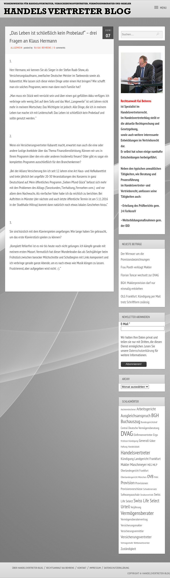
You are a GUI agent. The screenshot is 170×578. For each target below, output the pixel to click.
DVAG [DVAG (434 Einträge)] (127, 433)
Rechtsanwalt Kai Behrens (60, 567)
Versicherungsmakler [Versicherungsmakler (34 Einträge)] (131, 525)
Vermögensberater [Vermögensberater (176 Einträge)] (137, 513)
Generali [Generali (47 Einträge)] (144, 440)
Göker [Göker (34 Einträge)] (152, 441)
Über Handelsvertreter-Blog (27, 567)
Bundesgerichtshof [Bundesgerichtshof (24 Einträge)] (149, 422)
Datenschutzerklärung (141, 350)
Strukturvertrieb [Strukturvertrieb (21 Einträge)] (146, 494)
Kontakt (81, 567)
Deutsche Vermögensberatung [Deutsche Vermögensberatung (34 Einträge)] (143, 428)
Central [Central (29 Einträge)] (124, 428)
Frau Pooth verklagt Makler (136, 267)
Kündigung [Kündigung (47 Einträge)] (127, 458)
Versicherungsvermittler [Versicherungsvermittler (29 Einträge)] (132, 531)
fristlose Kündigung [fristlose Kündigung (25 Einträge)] (129, 440)
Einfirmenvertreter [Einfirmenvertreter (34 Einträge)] (143, 435)
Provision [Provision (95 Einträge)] (128, 482)
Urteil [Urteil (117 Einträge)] (125, 506)
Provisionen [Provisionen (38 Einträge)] (141, 483)
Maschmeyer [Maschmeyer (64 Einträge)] (138, 464)
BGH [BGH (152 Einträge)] (155, 415)
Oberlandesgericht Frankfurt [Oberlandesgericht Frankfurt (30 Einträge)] (135, 471)
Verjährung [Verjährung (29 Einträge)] (136, 507)
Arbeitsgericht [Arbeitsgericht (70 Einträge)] (146, 408)
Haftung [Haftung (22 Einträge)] (124, 446)
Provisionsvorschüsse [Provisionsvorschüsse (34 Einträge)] (132, 489)
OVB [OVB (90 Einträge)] (150, 476)
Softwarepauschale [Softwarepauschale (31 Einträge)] (130, 495)
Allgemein (16, 47)
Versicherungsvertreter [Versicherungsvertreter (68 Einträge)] (136, 536)
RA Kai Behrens (42, 47)
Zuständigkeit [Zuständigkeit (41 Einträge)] (128, 549)
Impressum (95, 567)
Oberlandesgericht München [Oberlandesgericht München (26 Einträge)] (134, 477)
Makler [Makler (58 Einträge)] (125, 464)
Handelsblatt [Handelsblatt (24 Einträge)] (133, 446)
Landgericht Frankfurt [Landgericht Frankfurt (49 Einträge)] (147, 458)
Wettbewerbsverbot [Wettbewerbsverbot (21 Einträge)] (141, 542)
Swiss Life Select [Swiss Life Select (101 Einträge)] (146, 501)
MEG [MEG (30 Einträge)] (149, 465)
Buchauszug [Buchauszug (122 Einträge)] (130, 421)
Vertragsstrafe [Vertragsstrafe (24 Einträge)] (127, 542)
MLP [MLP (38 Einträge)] (155, 465)
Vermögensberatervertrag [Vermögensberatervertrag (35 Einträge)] (134, 519)
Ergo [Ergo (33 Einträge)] (155, 435)
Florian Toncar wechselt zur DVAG (140, 275)
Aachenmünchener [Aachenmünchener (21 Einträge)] (128, 409)
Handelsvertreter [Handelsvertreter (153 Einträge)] (135, 452)
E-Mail (125, 324)
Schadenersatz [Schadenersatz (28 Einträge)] (150, 489)
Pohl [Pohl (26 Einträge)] (156, 477)
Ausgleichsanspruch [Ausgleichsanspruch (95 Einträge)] (136, 415)
